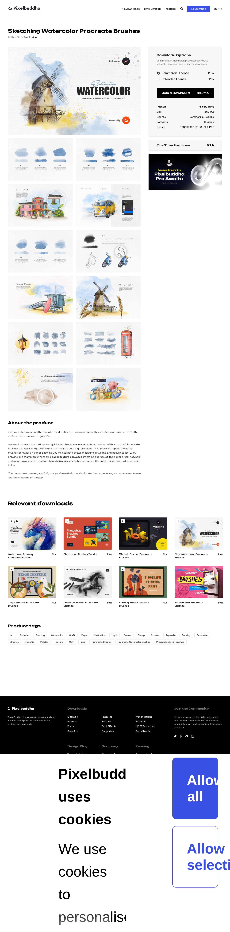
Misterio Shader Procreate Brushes (135, 556)
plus (26, 37)
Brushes (33, 37)
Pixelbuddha (206, 106)
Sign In (217, 8)
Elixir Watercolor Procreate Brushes (191, 556)
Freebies (170, 9)
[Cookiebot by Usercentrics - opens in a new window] (18, 914)
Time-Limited (152, 9)
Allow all (202, 627)
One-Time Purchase (185, 145)
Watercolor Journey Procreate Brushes (20, 556)
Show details (101, 914)
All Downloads (131, 9)
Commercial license (202, 117)
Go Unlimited (198, 8)
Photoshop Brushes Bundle (80, 554)
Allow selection (202, 695)
